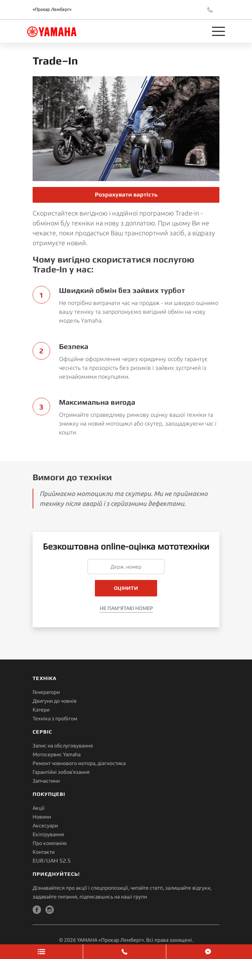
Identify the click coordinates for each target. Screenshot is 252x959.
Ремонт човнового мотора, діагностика (79, 763)
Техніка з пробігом (55, 718)
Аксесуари (45, 825)
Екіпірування (48, 834)
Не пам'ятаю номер (126, 608)
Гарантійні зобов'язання (61, 772)
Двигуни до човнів (55, 701)
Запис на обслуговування (63, 746)
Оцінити (126, 588)
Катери (41, 710)
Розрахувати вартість (126, 194)
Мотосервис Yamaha (57, 754)
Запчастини (46, 781)
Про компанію (50, 843)
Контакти (44, 852)
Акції (39, 808)
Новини (42, 817)
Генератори (46, 692)
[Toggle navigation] (218, 31)
